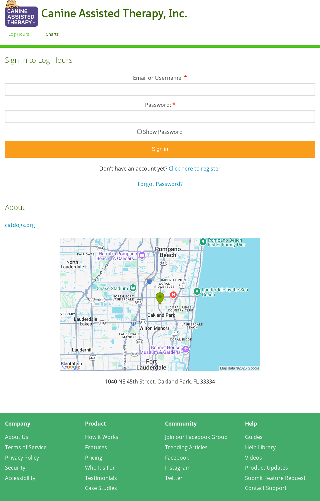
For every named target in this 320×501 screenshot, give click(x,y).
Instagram (178, 467)
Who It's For (100, 467)
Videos (253, 457)
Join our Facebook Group (196, 437)
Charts (52, 34)
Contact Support (266, 488)
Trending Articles (186, 447)
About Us (16, 437)
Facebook (177, 457)
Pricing (93, 457)
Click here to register (195, 168)
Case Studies (101, 488)
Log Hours (18, 34)
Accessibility (20, 478)
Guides (254, 437)
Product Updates (266, 467)
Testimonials (101, 478)
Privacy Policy (22, 457)
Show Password (160, 132)
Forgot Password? (160, 184)
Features (96, 447)
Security (15, 467)
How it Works (101, 437)
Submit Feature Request (275, 478)
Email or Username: (160, 77)
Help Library (260, 447)
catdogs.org (20, 225)
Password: (160, 104)
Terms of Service (26, 447)
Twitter (174, 478)
